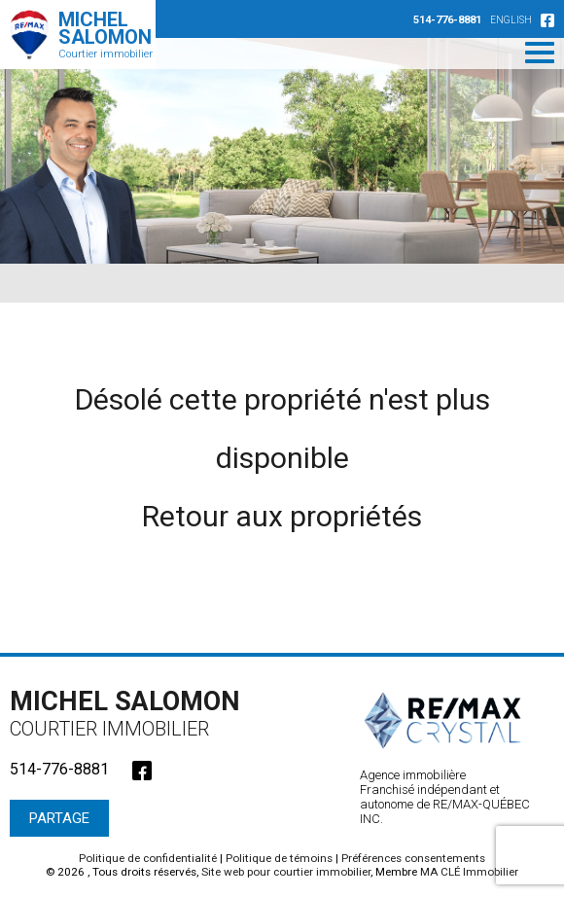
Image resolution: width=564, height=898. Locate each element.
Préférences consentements (413, 858)
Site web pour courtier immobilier (285, 872)
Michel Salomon (131, 713)
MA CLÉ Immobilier (469, 872)
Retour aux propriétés (282, 516)
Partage (59, 818)
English (511, 20)
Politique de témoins (279, 858)
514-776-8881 (447, 20)
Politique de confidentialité (148, 858)
